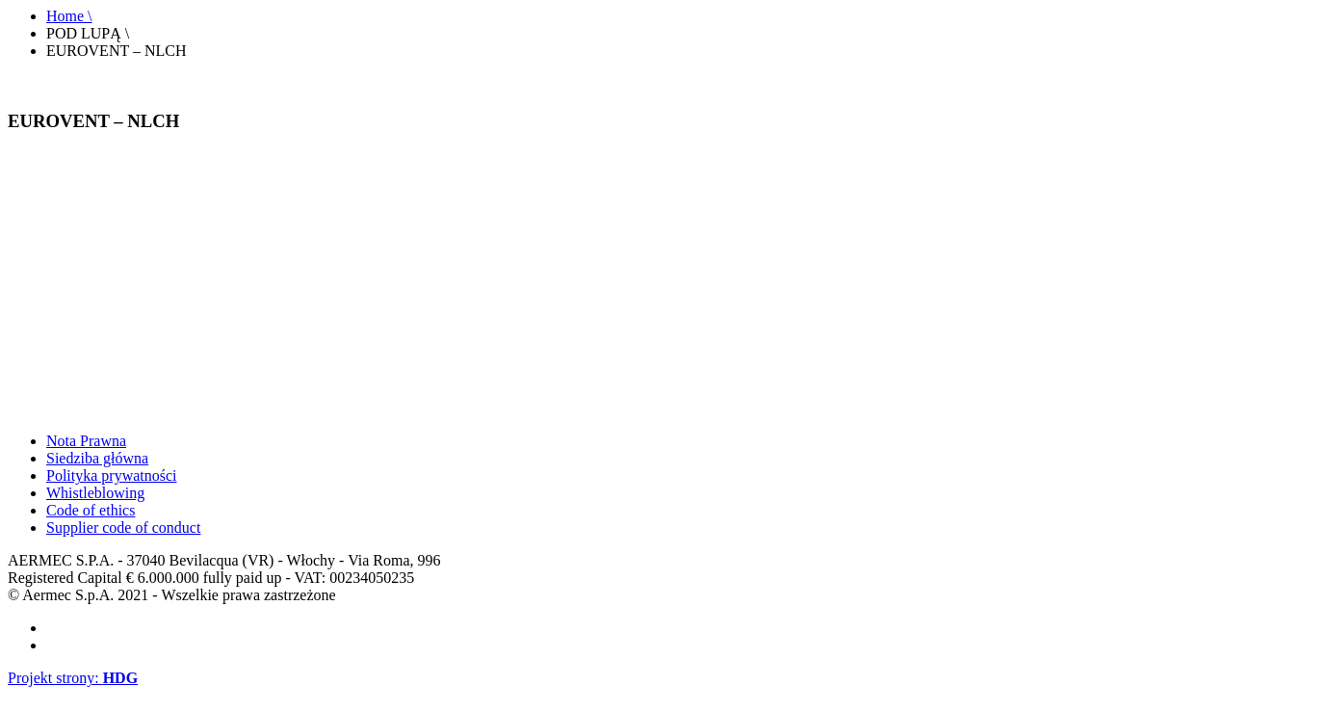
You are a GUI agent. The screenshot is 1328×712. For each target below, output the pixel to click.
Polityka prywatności (111, 475)
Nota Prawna (86, 441)
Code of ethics (90, 510)
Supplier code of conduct (123, 527)
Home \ (69, 16)
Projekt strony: (73, 678)
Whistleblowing (95, 493)
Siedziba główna (97, 458)
